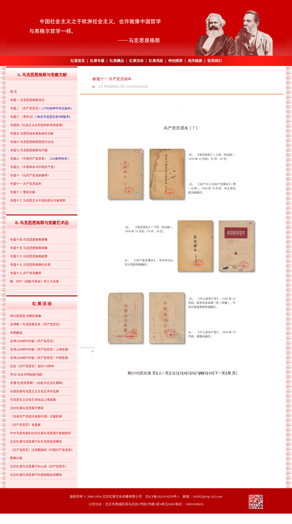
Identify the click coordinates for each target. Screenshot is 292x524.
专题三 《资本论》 (22, 117)
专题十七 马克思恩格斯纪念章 (30, 264)
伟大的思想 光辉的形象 (25, 316)
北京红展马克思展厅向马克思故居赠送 (36, 441)
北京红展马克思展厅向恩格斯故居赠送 (36, 475)
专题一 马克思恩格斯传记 (27, 100)
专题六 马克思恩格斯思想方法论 (32, 142)
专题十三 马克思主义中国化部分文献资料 (38, 200)
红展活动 (136, 61)
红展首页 (78, 61)
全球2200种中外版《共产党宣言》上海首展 (39, 349)
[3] (181, 373)
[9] (205, 373)
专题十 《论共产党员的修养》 (30, 175)
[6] (193, 373)
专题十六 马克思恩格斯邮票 (28, 256)
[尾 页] (231, 373)
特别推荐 (175, 61)
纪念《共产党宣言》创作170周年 (32, 366)
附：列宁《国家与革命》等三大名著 (34, 281)
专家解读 (16, 332)
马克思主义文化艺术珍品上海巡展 (33, 399)
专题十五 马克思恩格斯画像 (28, 248)
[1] (172, 373)
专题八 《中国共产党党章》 (28, 158)
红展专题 (97, 61)
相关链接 (195, 61)
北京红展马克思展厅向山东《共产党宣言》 (39, 466)
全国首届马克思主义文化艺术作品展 (34, 391)
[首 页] (152, 373)
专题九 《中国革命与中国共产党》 (33, 167)
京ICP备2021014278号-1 (162, 496)
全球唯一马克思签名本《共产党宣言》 (36, 324)
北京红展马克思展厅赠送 (27, 408)
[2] (176, 373)
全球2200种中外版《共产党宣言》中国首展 (39, 358)
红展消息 (156, 61)
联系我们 (214, 61)
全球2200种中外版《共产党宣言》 (33, 341)
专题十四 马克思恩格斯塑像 (28, 239)
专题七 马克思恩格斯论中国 (28, 150)
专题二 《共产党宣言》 (25, 108)
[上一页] (163, 373)
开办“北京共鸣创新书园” (26, 374)
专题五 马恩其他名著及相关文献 (32, 133)
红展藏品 (117, 61)
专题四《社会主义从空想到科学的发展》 (37, 125)
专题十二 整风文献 (22, 192)
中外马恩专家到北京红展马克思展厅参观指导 (40, 433)
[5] (189, 373)
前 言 (13, 91)
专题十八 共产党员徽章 (25, 273)
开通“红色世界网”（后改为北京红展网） (37, 383)
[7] (197, 373)
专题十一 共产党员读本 (25, 183)
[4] (185, 373)
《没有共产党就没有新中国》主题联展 (36, 416)
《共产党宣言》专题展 (25, 425)
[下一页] (219, 373)
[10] (210, 373)
